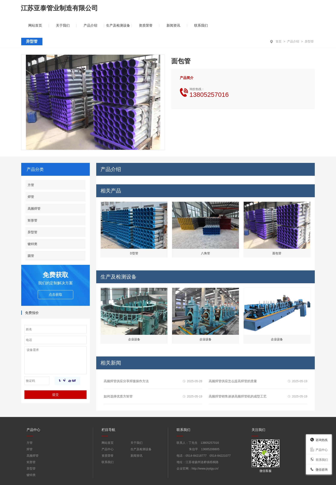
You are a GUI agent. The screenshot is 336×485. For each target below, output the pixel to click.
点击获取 (55, 278)
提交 (55, 378)
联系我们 (301, 9)
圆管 (31, 239)
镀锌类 (32, 228)
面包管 (276, 237)
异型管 (309, 25)
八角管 (205, 237)
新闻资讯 (273, 9)
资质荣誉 (245, 9)
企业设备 (134, 323)
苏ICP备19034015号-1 (231, 478)
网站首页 (108, 427)
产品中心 (108, 433)
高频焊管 (34, 192)
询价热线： (209, 76)
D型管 (134, 237)
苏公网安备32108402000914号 (178, 478)
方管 (31, 169)
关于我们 (163, 9)
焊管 (31, 180)
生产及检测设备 (218, 9)
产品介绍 (293, 25)
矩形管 (32, 204)
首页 (279, 25)
